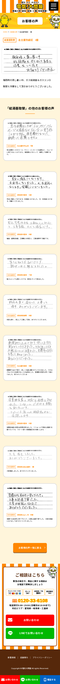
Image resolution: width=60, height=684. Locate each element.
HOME (5, 32)
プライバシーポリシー (42, 657)
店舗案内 (24, 657)
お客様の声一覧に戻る (30, 547)
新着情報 (12, 657)
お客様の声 (13, 32)
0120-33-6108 (33, 600)
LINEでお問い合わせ (25, 633)
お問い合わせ (23, 620)
